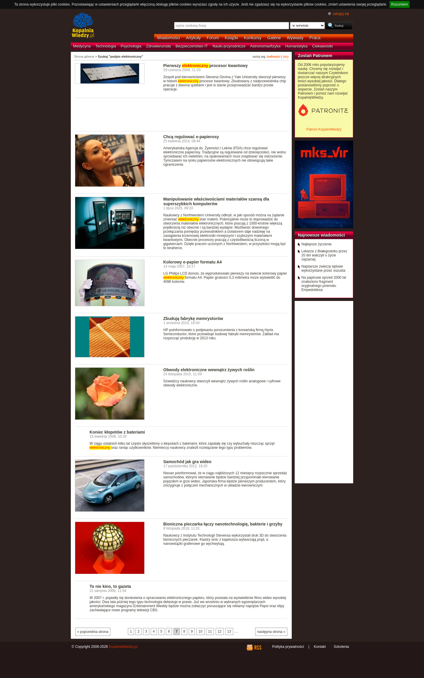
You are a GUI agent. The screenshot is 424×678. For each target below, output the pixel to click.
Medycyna (82, 46)
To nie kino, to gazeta (110, 586)
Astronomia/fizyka (265, 46)
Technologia (105, 46)
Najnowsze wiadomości (321, 235)
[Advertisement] (181, 114)
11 (210, 631)
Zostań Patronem (315, 55)
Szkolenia (341, 647)
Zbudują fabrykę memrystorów (193, 318)
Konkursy (253, 37)
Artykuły (193, 37)
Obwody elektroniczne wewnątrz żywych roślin (209, 369)
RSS (258, 647)
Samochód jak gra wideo (187, 461)
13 (229, 631)
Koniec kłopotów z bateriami (117, 432)
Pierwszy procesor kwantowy (205, 65)
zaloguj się (341, 14)
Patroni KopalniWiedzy (324, 129)
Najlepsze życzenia (316, 244)
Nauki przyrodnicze (229, 46)
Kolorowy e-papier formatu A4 (192, 262)
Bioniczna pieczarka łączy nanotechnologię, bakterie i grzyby (222, 524)
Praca (315, 37)
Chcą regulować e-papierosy (191, 136)
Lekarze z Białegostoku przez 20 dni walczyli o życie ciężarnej (324, 255)
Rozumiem (399, 4)
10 (200, 631)
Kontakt (320, 647)
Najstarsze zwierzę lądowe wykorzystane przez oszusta (323, 268)
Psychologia (131, 46)
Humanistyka (296, 46)
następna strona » (271, 632)
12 (220, 631)
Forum (213, 37)
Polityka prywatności (288, 647)
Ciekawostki (322, 46)
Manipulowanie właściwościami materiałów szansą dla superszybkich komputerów (216, 201)
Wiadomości (168, 37)
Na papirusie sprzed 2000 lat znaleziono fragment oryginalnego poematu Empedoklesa (323, 283)
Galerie (274, 37)
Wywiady (295, 37)
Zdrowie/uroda (158, 46)
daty (286, 56)
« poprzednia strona (92, 632)
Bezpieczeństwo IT (192, 46)
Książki (231, 37)
